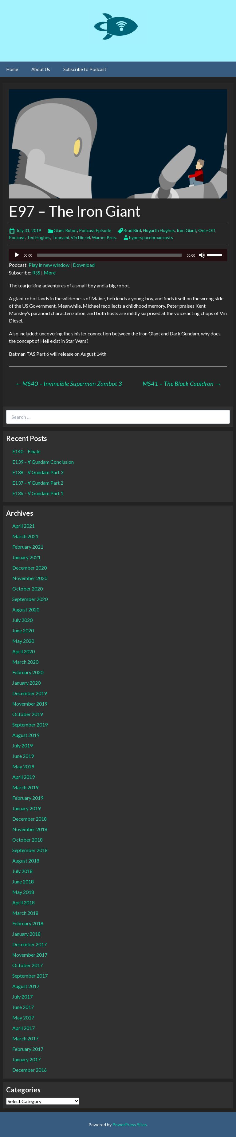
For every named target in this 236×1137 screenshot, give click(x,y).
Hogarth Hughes (159, 230)
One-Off (206, 230)
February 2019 (27, 798)
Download (84, 265)
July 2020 (22, 620)
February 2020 (27, 672)
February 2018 (27, 923)
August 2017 (25, 986)
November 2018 (29, 829)
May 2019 (23, 766)
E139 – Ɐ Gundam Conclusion (43, 462)
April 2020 (23, 651)
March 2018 (25, 913)
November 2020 (29, 578)
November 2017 (29, 955)
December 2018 (29, 819)
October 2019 (27, 714)
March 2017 (25, 1038)
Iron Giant (186, 230)
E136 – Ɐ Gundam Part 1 (37, 493)
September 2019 (30, 724)
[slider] (109, 255)
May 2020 (23, 641)
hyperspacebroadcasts (151, 237)
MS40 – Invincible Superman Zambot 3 (68, 383)
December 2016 (29, 1070)
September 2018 (30, 850)
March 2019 (25, 787)
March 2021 (25, 536)
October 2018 (27, 840)
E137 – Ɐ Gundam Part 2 (37, 483)
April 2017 (23, 1028)
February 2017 (27, 1049)
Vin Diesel (80, 237)
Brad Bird (132, 230)
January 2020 (26, 683)
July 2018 (22, 871)
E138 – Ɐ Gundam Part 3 (37, 472)
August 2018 (25, 860)
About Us (40, 69)
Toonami (60, 237)
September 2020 (30, 599)
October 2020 (27, 588)
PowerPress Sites (129, 1124)
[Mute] (202, 255)
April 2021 (23, 526)
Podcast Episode (95, 230)
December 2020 (29, 568)
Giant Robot (65, 230)
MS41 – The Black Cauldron (182, 383)
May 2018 (23, 892)
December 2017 (29, 944)
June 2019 (23, 756)
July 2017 (22, 996)
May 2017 (23, 1017)
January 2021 (26, 557)
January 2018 (26, 934)
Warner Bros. (104, 237)
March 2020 (25, 662)
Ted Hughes (38, 237)
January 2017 (26, 1059)
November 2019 (29, 704)
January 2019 (26, 808)
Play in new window (49, 265)
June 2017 (23, 1007)
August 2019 (25, 735)
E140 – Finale (26, 451)
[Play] (17, 255)
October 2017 (27, 965)
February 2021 (27, 547)
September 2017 (30, 976)
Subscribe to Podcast (84, 69)
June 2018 (23, 881)
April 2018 (23, 902)
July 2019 (22, 745)
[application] (118, 255)
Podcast (17, 237)
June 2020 (23, 630)
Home (12, 69)
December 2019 (29, 693)
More (50, 272)
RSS (36, 272)
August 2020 (25, 609)
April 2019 (23, 777)
